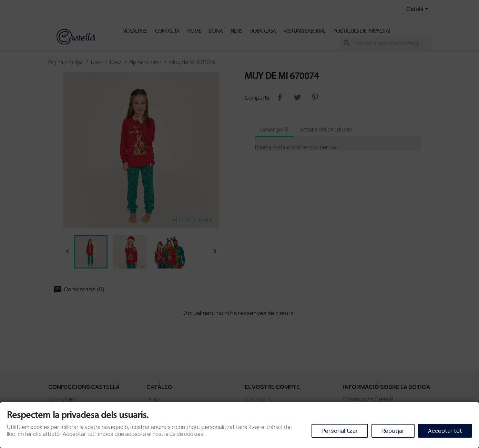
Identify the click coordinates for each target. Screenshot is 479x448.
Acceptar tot (445, 431)
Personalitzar (340, 431)
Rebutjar (393, 431)
